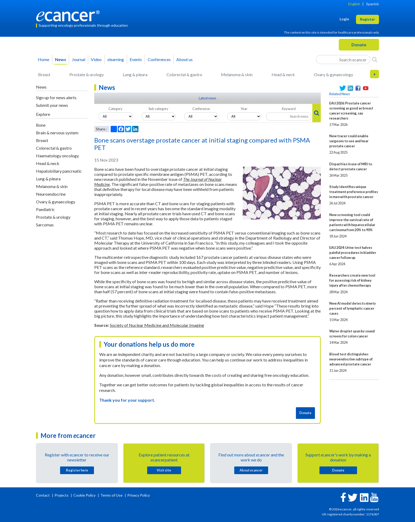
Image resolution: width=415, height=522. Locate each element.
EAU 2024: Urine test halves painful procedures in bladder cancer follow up (352, 252)
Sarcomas (45, 224)
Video (96, 59)
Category (116, 109)
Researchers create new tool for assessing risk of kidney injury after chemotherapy (352, 280)
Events (136, 59)
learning (115, 59)
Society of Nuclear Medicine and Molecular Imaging (157, 325)
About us (184, 59)
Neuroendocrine (51, 193)
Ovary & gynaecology (333, 74)
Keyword (289, 109)
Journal (78, 59)
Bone (41, 124)
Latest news (207, 98)
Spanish (372, 4)
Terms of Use (111, 495)
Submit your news (52, 105)
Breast (44, 74)
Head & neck (283, 74)
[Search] (374, 59)
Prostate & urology (86, 74)
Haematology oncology (57, 155)
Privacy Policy (138, 495)
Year (244, 109)
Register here (77, 470)
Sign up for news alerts (56, 97)
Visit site (164, 470)
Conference (201, 109)
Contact (43, 495)
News (60, 59)
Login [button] (344, 19)
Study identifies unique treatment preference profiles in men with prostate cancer (353, 192)
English (354, 4)
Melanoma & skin (236, 74)
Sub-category (158, 109)
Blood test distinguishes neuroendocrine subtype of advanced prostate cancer (351, 359)
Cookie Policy (84, 495)
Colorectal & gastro (184, 74)
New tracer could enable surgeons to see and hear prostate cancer (348, 141)
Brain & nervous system (57, 132)
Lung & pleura (135, 74)
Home (43, 59)
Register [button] (367, 19)
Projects (62, 495)
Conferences (159, 59)
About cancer (251, 470)
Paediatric (45, 209)
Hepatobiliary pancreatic (59, 170)
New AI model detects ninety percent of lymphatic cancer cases (352, 308)
